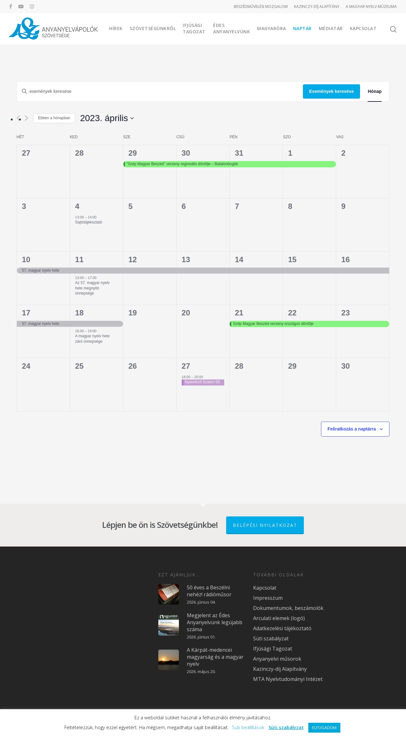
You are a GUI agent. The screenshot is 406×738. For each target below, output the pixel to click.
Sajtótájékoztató (88, 222)
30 (186, 153)
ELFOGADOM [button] (324, 727)
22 (292, 312)
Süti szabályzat (271, 638)
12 (132, 259)
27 (186, 366)
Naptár (302, 28)
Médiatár (331, 28)
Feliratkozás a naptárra (352, 428)
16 (345, 259)
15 (292, 259)
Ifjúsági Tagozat (194, 28)
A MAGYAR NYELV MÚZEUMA (371, 6)
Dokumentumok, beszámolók (288, 608)
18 (79, 312)
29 (132, 153)
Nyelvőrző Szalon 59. (203, 382)
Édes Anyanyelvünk (231, 28)
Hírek (116, 28)
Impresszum (268, 597)
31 (239, 153)
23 (345, 312)
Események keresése (331, 91)
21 (239, 312)
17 (26, 312)
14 (239, 259)
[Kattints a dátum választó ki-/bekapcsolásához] (107, 118)
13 (186, 259)
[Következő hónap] (26, 118)
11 (79, 259)
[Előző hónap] (18, 118)
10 (26, 259)
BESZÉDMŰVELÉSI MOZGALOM (261, 6)
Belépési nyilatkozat (265, 525)
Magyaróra (271, 28)
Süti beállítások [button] (248, 727)
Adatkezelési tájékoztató (282, 628)
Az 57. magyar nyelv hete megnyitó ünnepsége (92, 288)
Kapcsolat (363, 28)
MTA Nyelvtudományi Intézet (288, 679)
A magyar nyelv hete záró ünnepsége (92, 339)
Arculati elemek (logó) (279, 618)
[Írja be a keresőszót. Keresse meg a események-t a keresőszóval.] (160, 91)
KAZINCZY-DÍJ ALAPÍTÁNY (316, 6)
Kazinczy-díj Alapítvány (280, 668)
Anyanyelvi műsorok (277, 658)
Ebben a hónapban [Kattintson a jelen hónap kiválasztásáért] (54, 118)
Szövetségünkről (153, 28)
